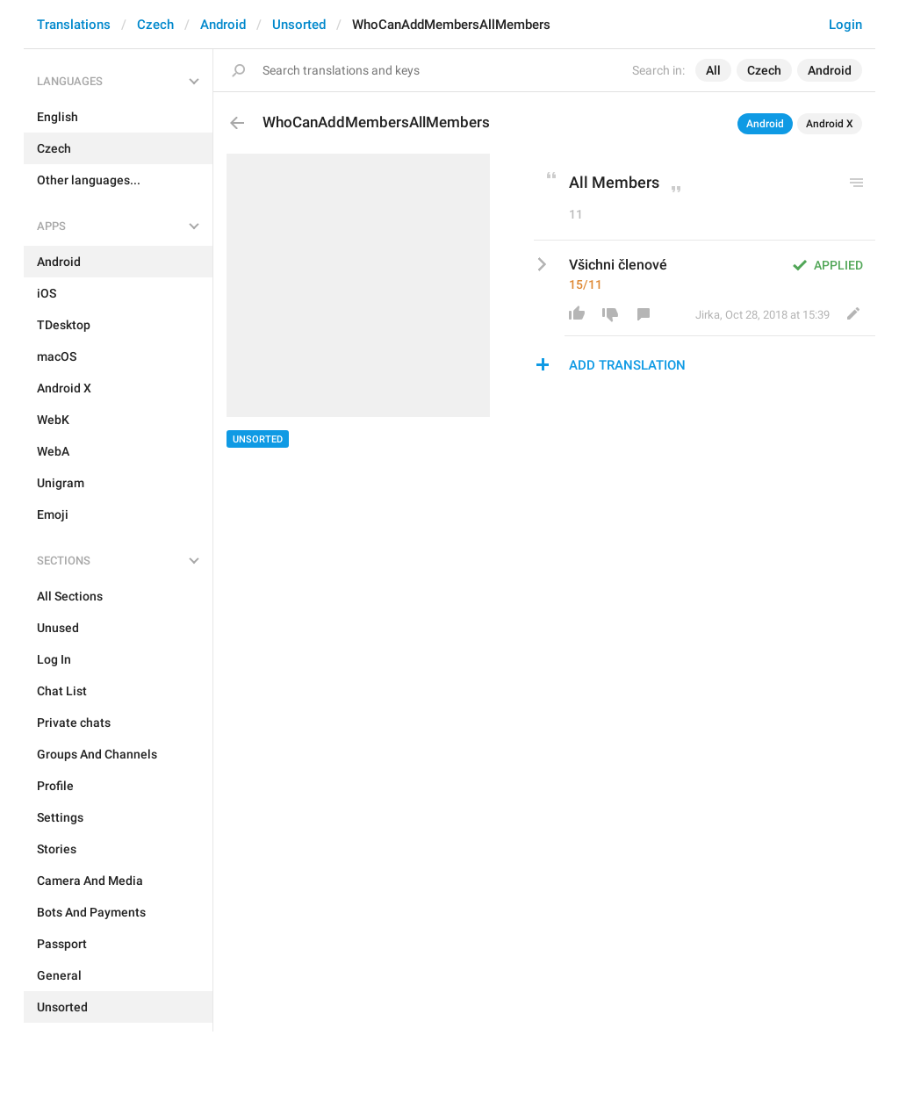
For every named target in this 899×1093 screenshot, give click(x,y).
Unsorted (299, 24)
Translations (74, 24)
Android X (829, 124)
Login (845, 24)
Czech (155, 24)
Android (223, 24)
